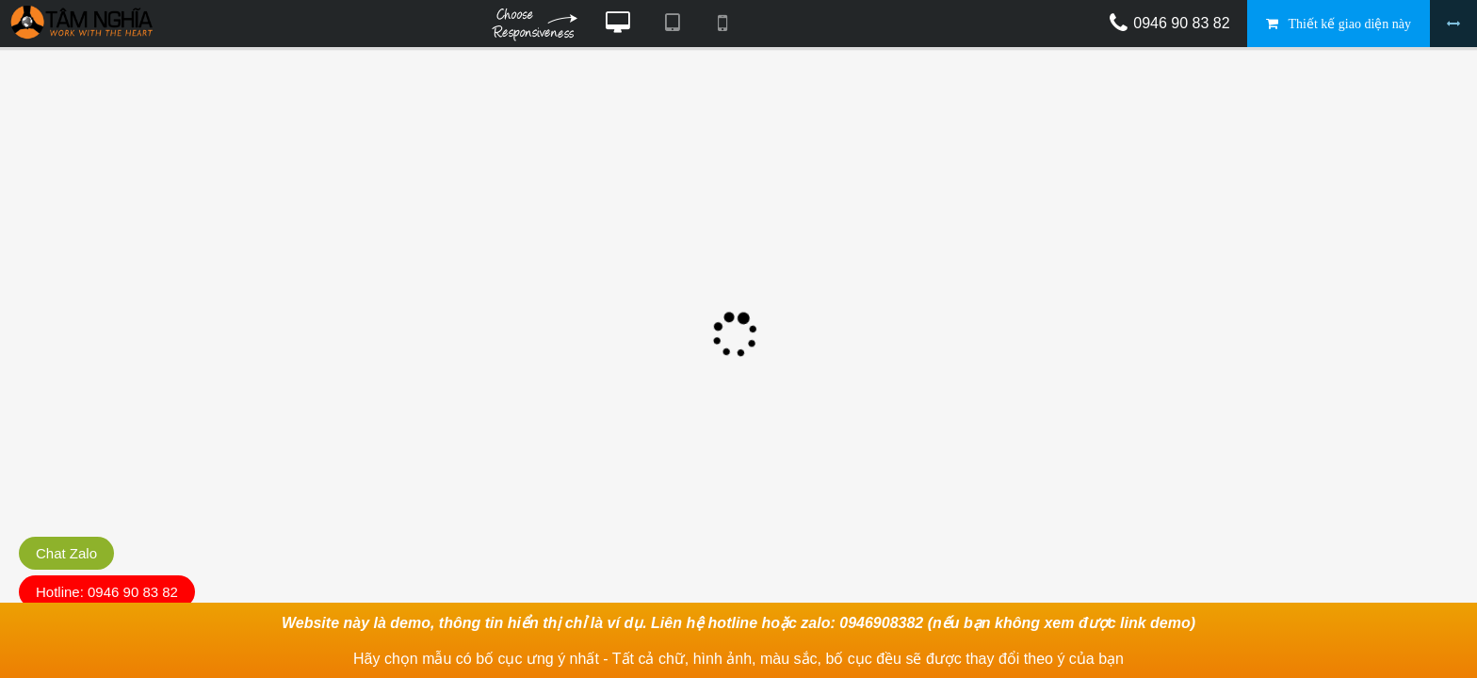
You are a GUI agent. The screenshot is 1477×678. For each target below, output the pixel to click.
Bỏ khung (1453, 23)
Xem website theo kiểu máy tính (617, 23)
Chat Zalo (66, 553)
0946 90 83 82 (1181, 23)
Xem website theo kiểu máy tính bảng (671, 23)
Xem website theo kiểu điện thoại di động (722, 23)
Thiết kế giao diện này (1349, 24)
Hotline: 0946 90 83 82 (107, 592)
